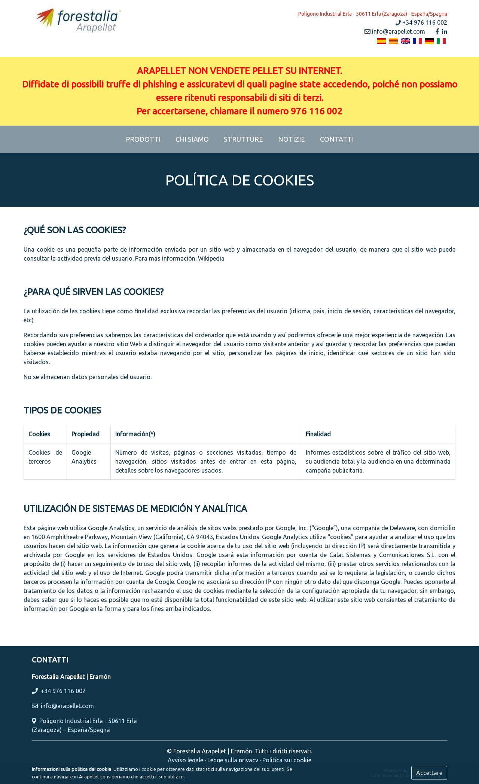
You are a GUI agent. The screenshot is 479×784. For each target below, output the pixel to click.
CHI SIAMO (192, 139)
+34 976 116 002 (421, 22)
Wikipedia (211, 258)
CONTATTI (337, 139)
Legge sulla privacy (232, 760)
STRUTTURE (243, 139)
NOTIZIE (291, 139)
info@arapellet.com (394, 31)
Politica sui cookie (286, 760)
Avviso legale (185, 760)
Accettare (429, 772)
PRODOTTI (147, 138)
